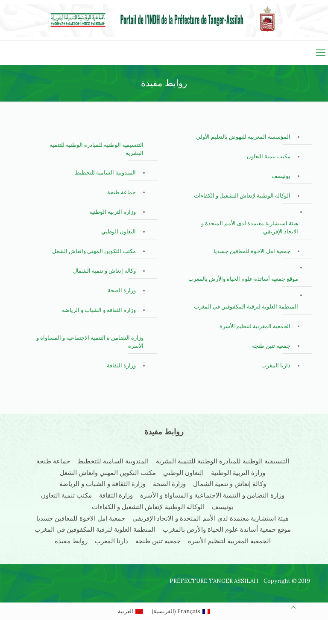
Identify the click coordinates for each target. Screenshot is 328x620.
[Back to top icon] (293, 607)
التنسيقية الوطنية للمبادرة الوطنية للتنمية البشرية (97, 149)
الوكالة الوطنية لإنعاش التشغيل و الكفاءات (242, 195)
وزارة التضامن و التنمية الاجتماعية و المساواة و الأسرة (212, 495)
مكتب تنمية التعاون (268, 156)
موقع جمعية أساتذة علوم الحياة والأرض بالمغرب (243, 278)
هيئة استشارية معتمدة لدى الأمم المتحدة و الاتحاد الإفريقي (249, 227)
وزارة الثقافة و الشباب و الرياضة (99, 310)
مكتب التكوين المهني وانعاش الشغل (94, 251)
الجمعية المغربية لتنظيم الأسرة (255, 326)
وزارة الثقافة (121, 365)
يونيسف (281, 176)
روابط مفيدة (71, 541)
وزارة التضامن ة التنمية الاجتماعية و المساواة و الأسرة (90, 341)
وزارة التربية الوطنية (112, 211)
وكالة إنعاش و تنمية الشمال (104, 270)
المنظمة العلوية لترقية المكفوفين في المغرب (246, 306)
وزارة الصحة (122, 290)
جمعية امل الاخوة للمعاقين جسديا (252, 251)
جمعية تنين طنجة (271, 345)
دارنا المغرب (275, 365)
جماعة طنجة (121, 192)
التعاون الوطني (118, 231)
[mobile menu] (320, 52)
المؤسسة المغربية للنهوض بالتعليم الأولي (243, 136)
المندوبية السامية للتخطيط (105, 172)
